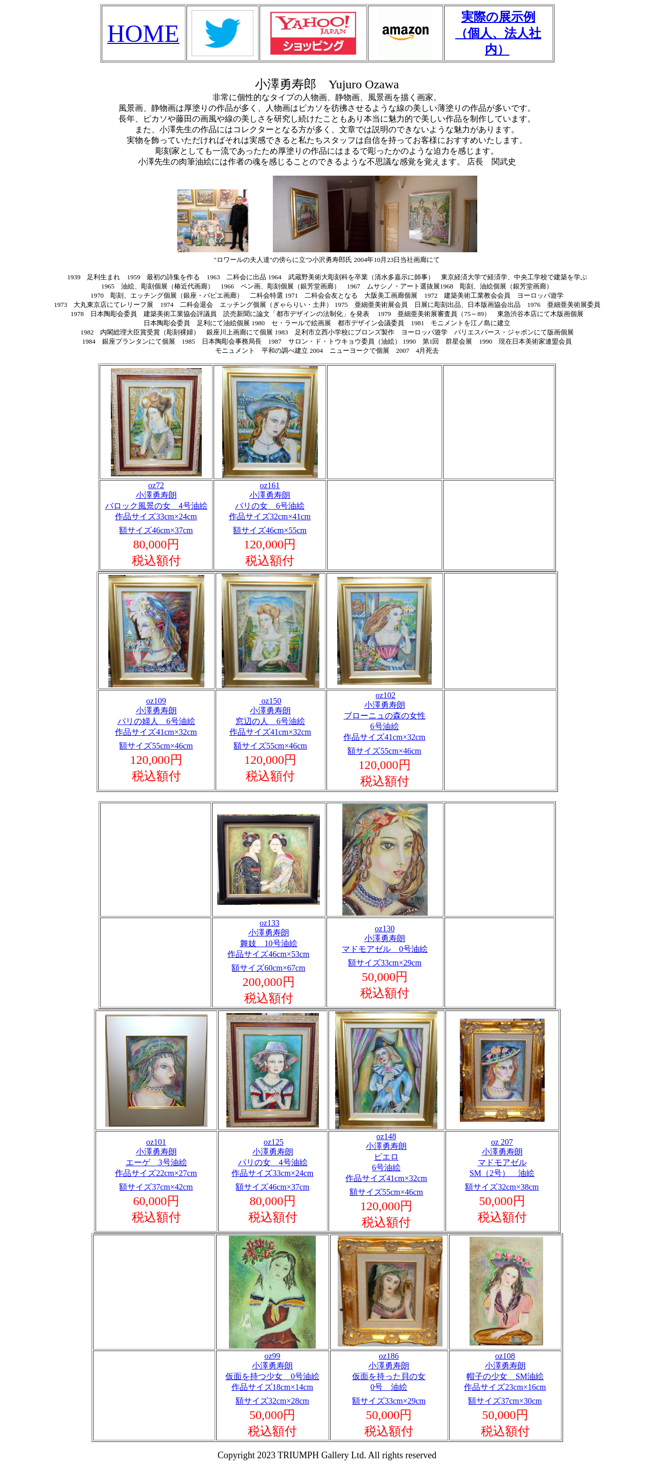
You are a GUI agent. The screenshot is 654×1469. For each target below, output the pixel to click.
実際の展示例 (498, 16)
